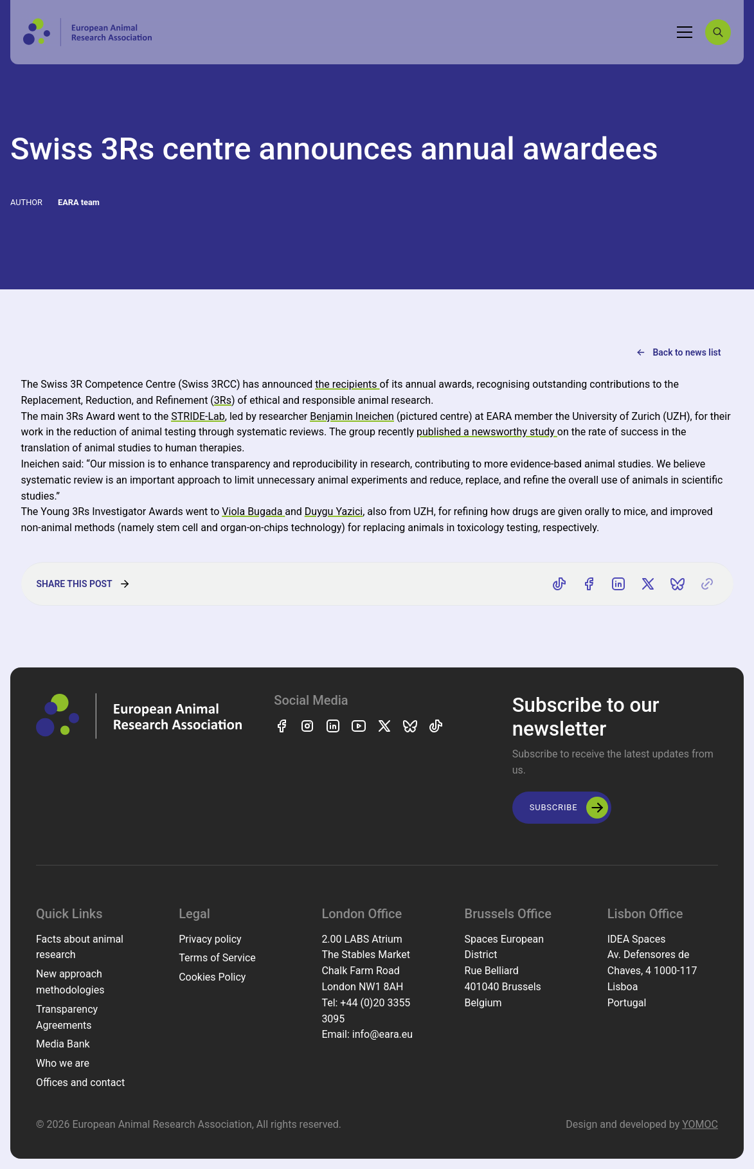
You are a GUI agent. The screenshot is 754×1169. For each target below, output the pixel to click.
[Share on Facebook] (589, 584)
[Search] (718, 32)
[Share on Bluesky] (677, 584)
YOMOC (700, 1124)
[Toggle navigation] (685, 32)
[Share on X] (648, 584)
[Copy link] (707, 584)
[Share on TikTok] (559, 584)
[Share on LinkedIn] (618, 584)
